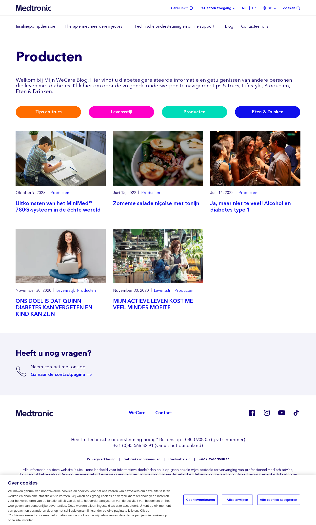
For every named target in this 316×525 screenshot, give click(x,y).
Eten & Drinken (267, 112)
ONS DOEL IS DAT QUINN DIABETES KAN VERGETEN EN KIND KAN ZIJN (54, 308)
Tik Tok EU (296, 413)
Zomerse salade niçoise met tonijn (156, 203)
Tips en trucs (48, 112)
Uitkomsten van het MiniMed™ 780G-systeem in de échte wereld (58, 206)
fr (254, 8)
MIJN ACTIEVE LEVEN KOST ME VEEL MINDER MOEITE (153, 304)
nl (244, 8)
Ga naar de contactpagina (58, 375)
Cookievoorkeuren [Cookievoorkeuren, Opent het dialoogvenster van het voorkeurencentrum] (200, 501)
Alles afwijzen (237, 501)
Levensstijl (121, 112)
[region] (158, 27)
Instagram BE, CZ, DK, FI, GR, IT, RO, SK (267, 413)
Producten (194, 112)
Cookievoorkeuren (213, 459)
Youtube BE (281, 413)
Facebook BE (252, 413)
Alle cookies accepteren (278, 501)
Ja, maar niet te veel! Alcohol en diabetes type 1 (250, 206)
